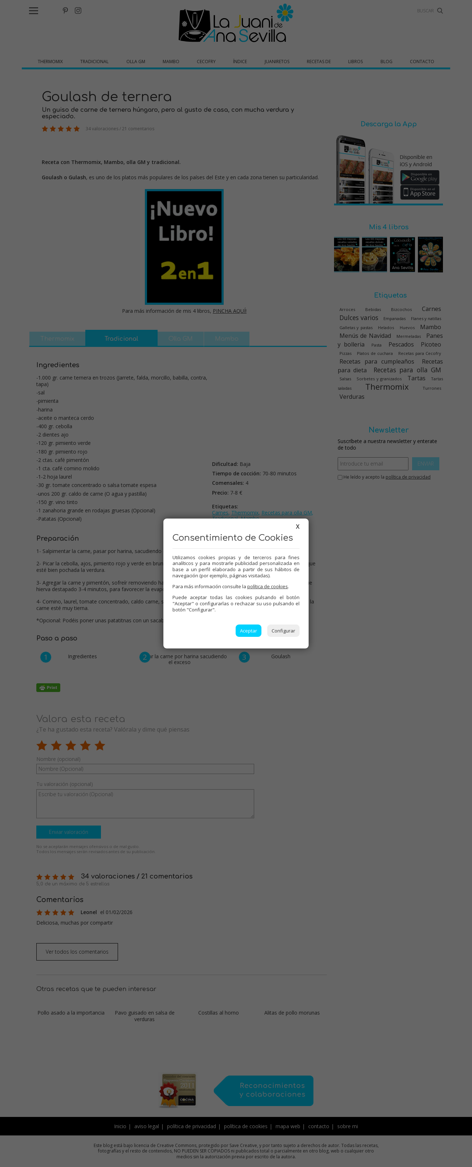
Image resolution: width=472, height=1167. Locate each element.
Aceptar (248, 630)
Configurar (283, 630)
